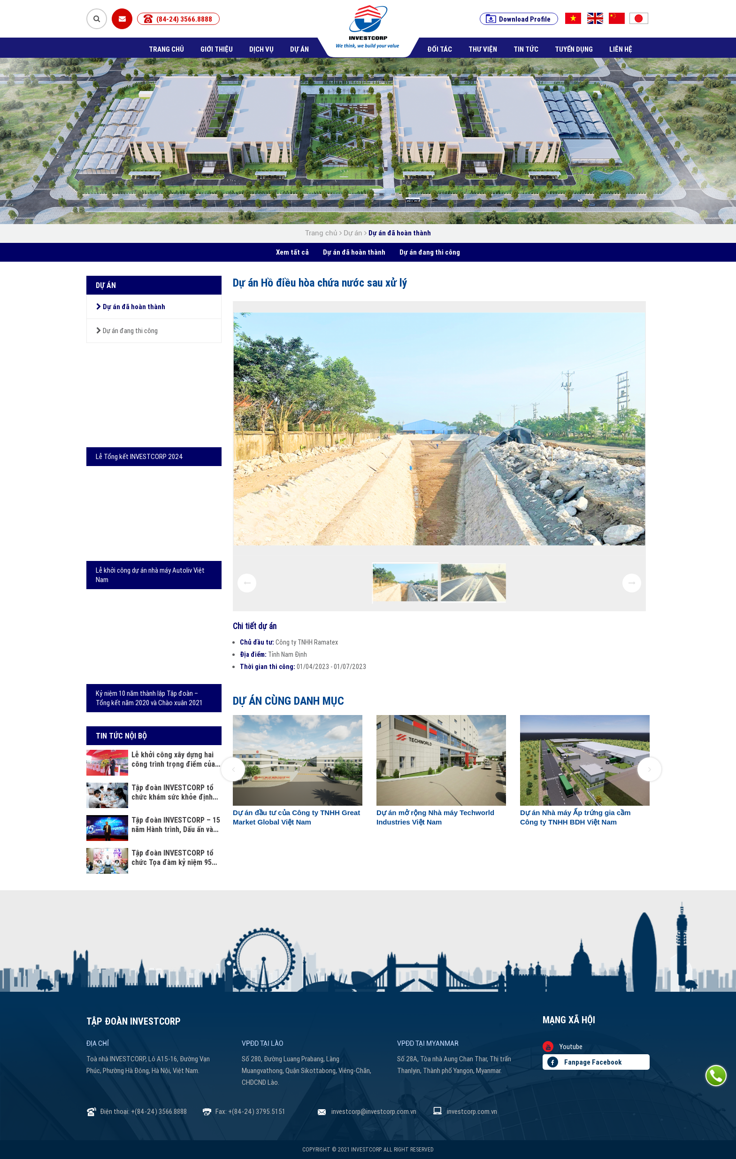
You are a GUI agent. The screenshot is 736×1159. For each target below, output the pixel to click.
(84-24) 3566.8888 (184, 19)
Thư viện (482, 49)
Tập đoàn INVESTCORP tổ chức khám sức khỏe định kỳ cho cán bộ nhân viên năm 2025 (172, 792)
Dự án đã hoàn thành (399, 232)
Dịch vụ (261, 49)
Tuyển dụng (574, 49)
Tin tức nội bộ (121, 735)
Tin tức (526, 49)
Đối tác (439, 49)
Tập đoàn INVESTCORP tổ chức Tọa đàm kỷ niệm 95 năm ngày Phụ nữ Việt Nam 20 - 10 (173, 857)
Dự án (299, 49)
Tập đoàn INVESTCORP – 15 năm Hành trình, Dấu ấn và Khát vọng (175, 824)
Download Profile (525, 19)
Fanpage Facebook (584, 1062)
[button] (233, 769)
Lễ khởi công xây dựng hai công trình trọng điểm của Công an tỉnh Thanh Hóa (173, 759)
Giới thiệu (216, 49)
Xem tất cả (292, 252)
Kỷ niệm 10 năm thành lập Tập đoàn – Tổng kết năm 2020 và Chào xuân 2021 (149, 698)
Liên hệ (620, 49)
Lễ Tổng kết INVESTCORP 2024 (139, 456)
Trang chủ (166, 49)
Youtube (563, 1046)
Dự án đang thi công (429, 252)
